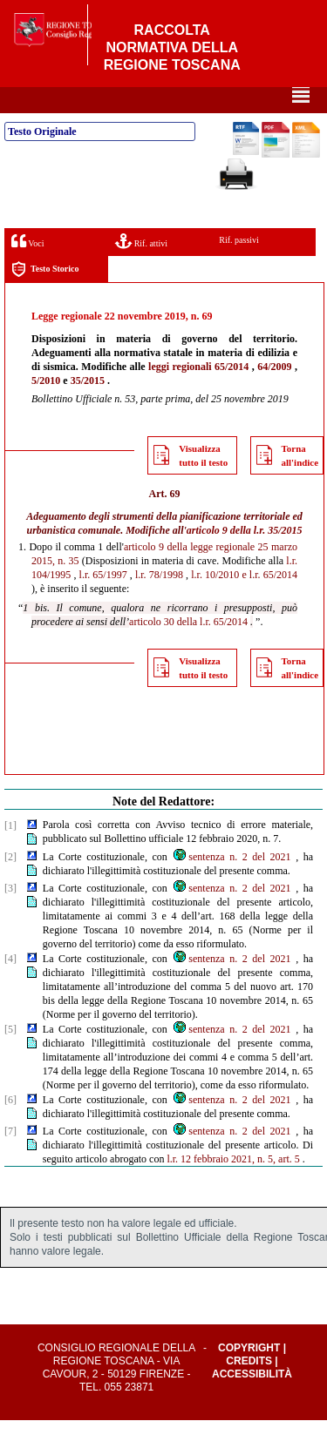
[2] (10, 885)
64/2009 (274, 394)
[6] (10, 1127)
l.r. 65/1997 (103, 602)
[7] (10, 1159)
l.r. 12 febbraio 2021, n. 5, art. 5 (233, 1187)
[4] (10, 986)
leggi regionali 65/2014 (198, 394)
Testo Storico (44, 297)
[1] (10, 853)
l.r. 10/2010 (215, 602)
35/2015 (88, 408)
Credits (249, 1389)
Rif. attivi (141, 268)
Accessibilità (252, 1402)
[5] (10, 1057)
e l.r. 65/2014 (269, 602)
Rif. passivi (239, 268)
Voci (27, 268)
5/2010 (45, 408)
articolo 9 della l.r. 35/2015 (245, 558)
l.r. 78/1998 (159, 602)
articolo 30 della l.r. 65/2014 (188, 649)
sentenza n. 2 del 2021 (231, 885)
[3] (10, 916)
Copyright (249, 1376)
